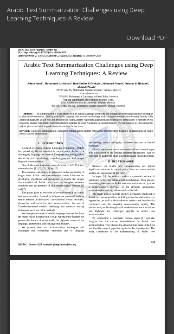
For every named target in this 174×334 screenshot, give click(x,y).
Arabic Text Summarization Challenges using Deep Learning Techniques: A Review (76, 14)
